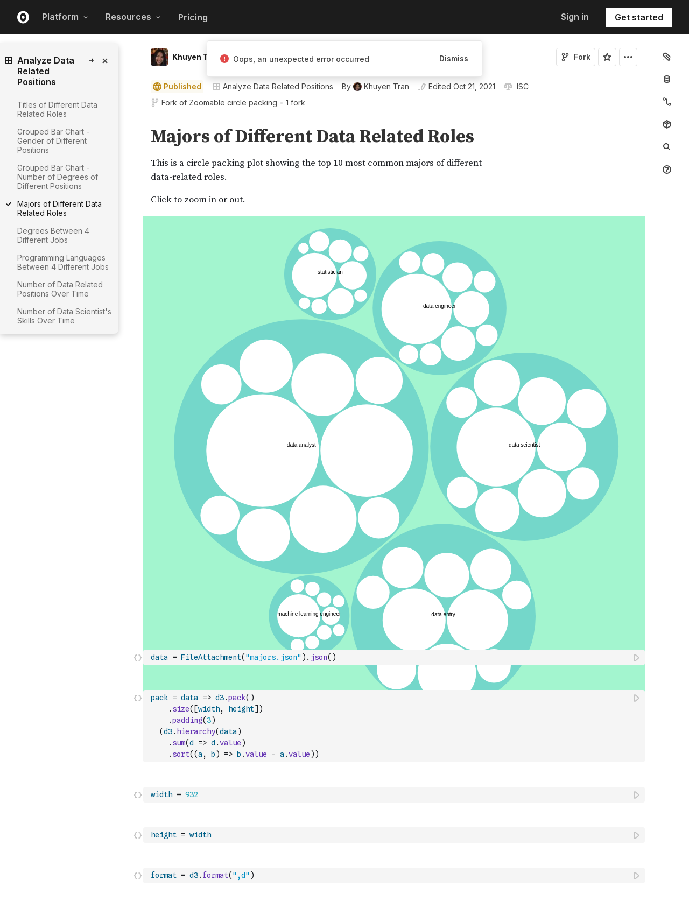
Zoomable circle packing (233, 102)
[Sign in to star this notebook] (607, 57)
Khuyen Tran (196, 56)
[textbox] (395, 262)
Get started (639, 17)
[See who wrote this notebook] (375, 86)
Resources (133, 16)
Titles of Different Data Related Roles (57, 109)
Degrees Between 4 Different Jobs (53, 235)
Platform (65, 16)
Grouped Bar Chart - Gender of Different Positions (53, 140)
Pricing (193, 17)
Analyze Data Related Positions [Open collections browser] (272, 86)
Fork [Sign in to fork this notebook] (575, 56)
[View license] (522, 86)
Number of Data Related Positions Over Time (60, 289)
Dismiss (453, 58)
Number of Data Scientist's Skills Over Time (64, 316)
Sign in (575, 16)
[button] (138, 122)
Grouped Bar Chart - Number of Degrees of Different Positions (57, 177)
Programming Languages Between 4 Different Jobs (63, 262)
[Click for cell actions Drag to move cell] (137, 315)
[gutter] (97, 376)
